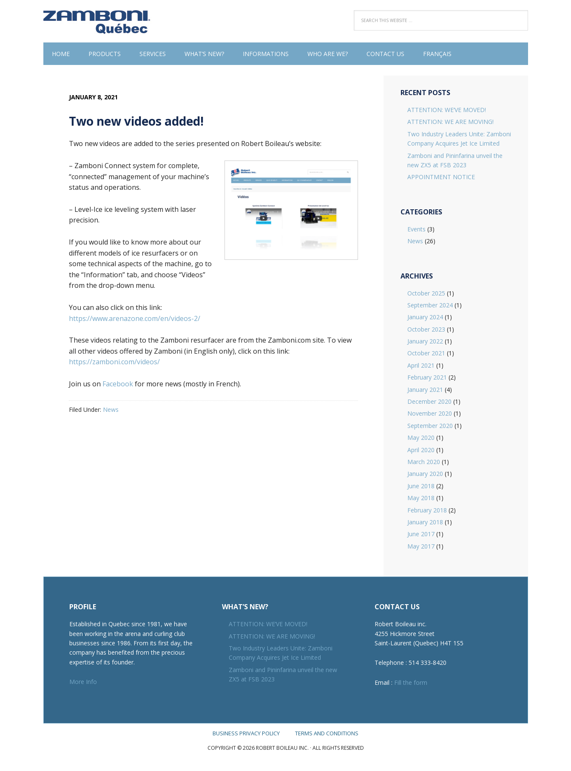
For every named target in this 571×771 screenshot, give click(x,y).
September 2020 (430, 426)
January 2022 (425, 341)
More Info (83, 682)
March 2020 (423, 462)
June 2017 (421, 534)
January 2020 (425, 474)
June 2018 (421, 486)
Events (416, 229)
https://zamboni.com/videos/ (114, 361)
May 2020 (421, 437)
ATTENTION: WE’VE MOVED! (446, 110)
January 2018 (425, 522)
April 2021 (421, 365)
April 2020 (421, 450)
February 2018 (427, 510)
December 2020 (429, 401)
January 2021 (425, 390)
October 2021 (426, 353)
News (111, 409)
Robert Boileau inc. (98, 21)
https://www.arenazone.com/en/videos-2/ (134, 318)
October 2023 (426, 329)
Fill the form (410, 682)
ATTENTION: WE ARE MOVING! (450, 122)
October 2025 (426, 293)
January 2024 (425, 317)
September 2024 (430, 305)
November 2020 (429, 413)
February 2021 (427, 377)
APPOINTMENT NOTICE (441, 177)
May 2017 (421, 546)
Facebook (117, 383)
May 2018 (421, 498)
